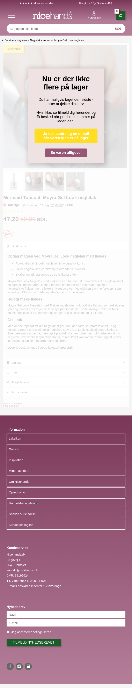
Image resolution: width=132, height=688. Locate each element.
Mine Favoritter (19, 470)
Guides (14, 449)
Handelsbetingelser (23, 503)
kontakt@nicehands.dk (22, 570)
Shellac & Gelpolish (22, 514)
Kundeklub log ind (21, 525)
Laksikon (15, 438)
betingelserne (41, 632)
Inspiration (16, 460)
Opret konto (17, 492)
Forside (9, 40)
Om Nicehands (19, 481)
